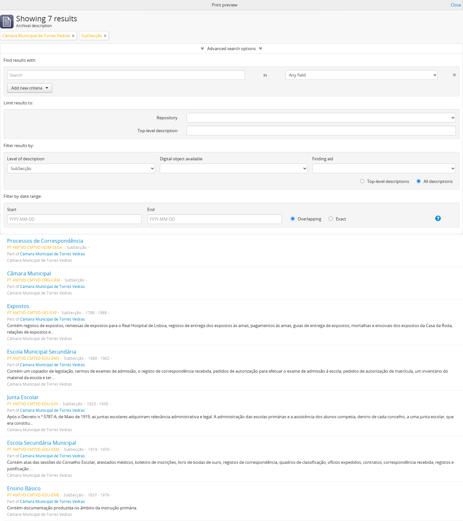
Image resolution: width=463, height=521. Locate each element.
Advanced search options (231, 48)
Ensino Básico (24, 488)
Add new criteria (29, 88)
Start (11, 209)
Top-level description (158, 130)
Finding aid (322, 159)
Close (456, 5)
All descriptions (435, 181)
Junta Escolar (23, 397)
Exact (337, 219)
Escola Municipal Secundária (41, 351)
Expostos (18, 306)
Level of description (26, 159)
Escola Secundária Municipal (41, 442)
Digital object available (181, 159)
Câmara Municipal (29, 273)
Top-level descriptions (384, 181)
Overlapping (306, 219)
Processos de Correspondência (45, 240)
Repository (167, 118)
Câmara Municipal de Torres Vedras (52, 253)
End (151, 209)
